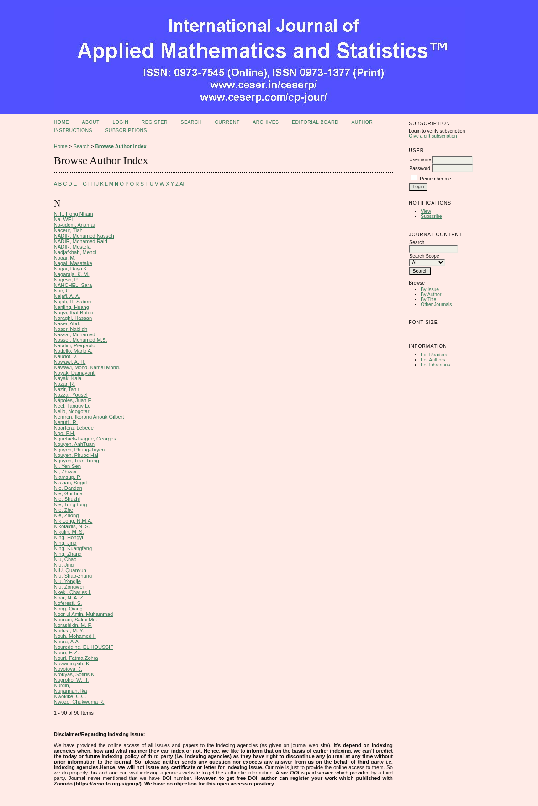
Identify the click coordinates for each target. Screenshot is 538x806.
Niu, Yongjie (67, 581)
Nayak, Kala (67, 378)
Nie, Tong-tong (70, 504)
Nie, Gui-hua (68, 493)
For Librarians (435, 364)
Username (420, 159)
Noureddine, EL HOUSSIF (83, 647)
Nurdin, (62, 685)
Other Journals (436, 304)
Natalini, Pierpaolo (74, 345)
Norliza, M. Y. (69, 630)
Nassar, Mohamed (74, 334)
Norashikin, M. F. (73, 625)
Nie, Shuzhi (67, 499)
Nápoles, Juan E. (73, 400)
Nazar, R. (64, 384)
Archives (266, 122)
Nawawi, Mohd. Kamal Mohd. (87, 367)
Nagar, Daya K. (71, 268)
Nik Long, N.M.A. (73, 521)
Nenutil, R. (66, 422)
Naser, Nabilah (70, 329)
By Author (431, 294)
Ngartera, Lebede (74, 427)
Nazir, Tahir (66, 389)
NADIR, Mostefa (72, 246)
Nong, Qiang (68, 608)
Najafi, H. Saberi (72, 301)
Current (227, 122)
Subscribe (431, 216)
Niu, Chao (65, 559)
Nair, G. (62, 290)
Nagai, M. (65, 257)
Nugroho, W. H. (71, 680)
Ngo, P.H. (64, 433)
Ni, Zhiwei (65, 471)
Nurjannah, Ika (70, 691)
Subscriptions (126, 130)
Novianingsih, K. (72, 663)
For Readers (434, 354)
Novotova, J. (68, 669)
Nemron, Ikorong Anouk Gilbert (89, 416)
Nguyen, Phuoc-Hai (76, 455)
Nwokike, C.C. (70, 696)
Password (419, 168)
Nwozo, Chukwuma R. (79, 702)
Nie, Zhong (66, 515)
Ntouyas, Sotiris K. (75, 674)
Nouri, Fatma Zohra (76, 658)
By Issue (430, 289)
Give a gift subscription (433, 135)
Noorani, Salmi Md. (75, 619)
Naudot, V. (66, 356)
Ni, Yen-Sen (67, 466)
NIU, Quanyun (70, 570)
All (182, 183)
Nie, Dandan (68, 488)
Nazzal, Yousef (71, 395)
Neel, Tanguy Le (72, 405)
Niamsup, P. (67, 477)
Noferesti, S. (68, 603)
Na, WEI (63, 219)
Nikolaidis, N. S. (72, 526)
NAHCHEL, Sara (73, 285)
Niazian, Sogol (70, 482)
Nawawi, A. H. (70, 362)
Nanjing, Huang (71, 307)
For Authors (433, 359)
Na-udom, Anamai (74, 225)
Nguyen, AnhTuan (74, 444)
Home (61, 122)
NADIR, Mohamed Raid (80, 241)
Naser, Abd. (67, 323)
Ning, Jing (65, 543)
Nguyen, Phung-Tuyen (79, 449)
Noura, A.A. (67, 641)
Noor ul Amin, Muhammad (83, 614)
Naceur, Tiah (68, 230)
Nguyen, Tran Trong (76, 460)
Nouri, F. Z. (66, 652)
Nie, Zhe (63, 510)
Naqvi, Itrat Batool (74, 312)
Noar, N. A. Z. (69, 597)
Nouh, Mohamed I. (75, 636)
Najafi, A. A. (67, 296)
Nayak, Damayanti (74, 373)
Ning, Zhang (68, 554)
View (426, 211)
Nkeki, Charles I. (72, 592)
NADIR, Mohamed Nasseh (84, 236)
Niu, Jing (64, 564)
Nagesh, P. (66, 279)
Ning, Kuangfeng (73, 548)
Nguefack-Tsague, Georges (85, 438)
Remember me (435, 178)
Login (120, 122)
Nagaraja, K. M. (72, 274)
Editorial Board (315, 122)
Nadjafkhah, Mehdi (75, 252)
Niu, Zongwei (69, 586)
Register (155, 122)
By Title (428, 299)
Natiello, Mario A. (73, 351)
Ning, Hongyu (69, 537)
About (91, 122)
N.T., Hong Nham (73, 214)
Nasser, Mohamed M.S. (80, 340)
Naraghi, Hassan (73, 318)
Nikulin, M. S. (69, 532)
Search (191, 122)
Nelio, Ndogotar (72, 411)
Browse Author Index (121, 146)
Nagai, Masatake (73, 263)
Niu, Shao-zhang (73, 575)
